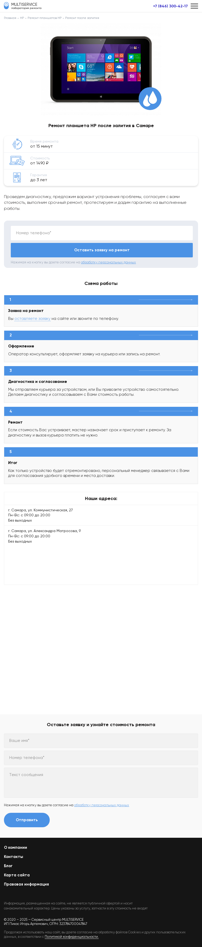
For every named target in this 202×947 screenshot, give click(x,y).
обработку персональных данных (108, 262)
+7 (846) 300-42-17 (170, 6)
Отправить (27, 820)
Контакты (13, 856)
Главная (10, 17)
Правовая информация (26, 884)
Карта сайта (17, 875)
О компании (15, 847)
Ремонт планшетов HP (45, 17)
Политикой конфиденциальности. (72, 937)
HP (22, 17)
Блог (8, 865)
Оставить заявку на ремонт (102, 250)
